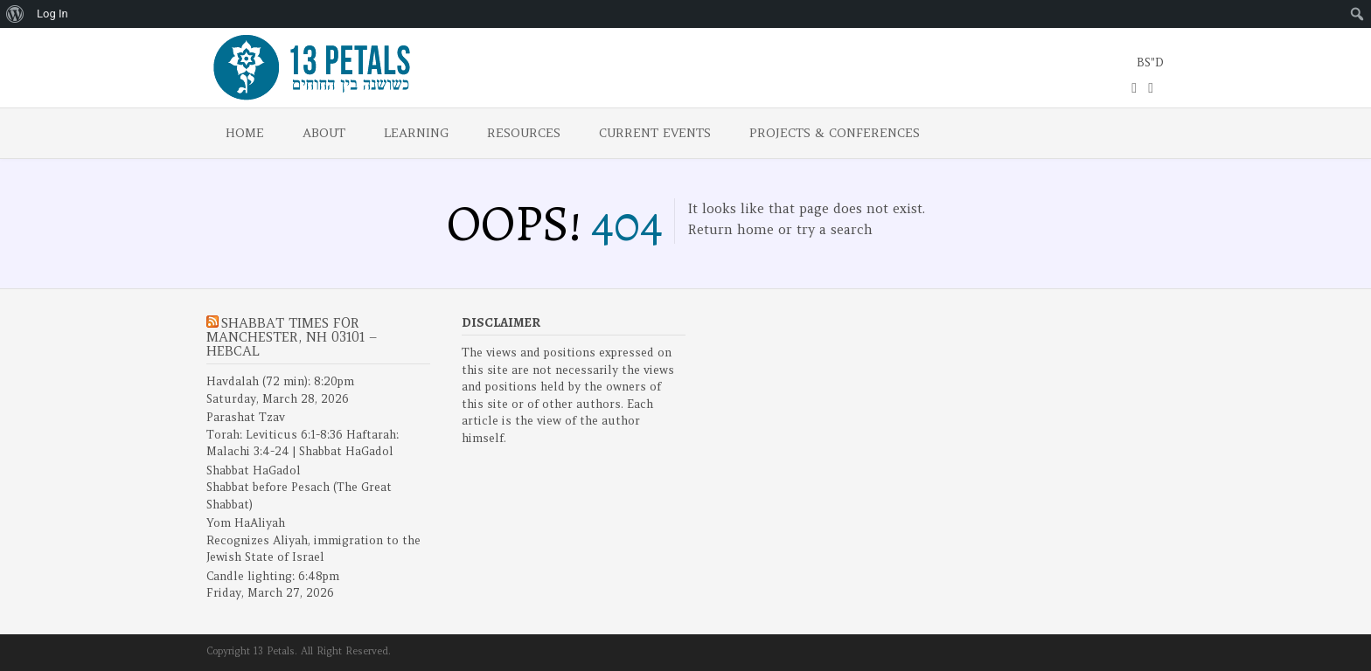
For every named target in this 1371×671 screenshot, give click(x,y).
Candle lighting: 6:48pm (272, 576)
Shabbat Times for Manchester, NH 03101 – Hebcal (291, 337)
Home (245, 133)
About (324, 133)
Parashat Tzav (245, 417)
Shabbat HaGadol (253, 470)
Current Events (655, 133)
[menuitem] (15, 14)
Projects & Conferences (834, 133)
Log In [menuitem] (52, 13)
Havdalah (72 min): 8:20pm (280, 381)
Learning (416, 133)
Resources (523, 133)
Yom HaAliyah (245, 522)
